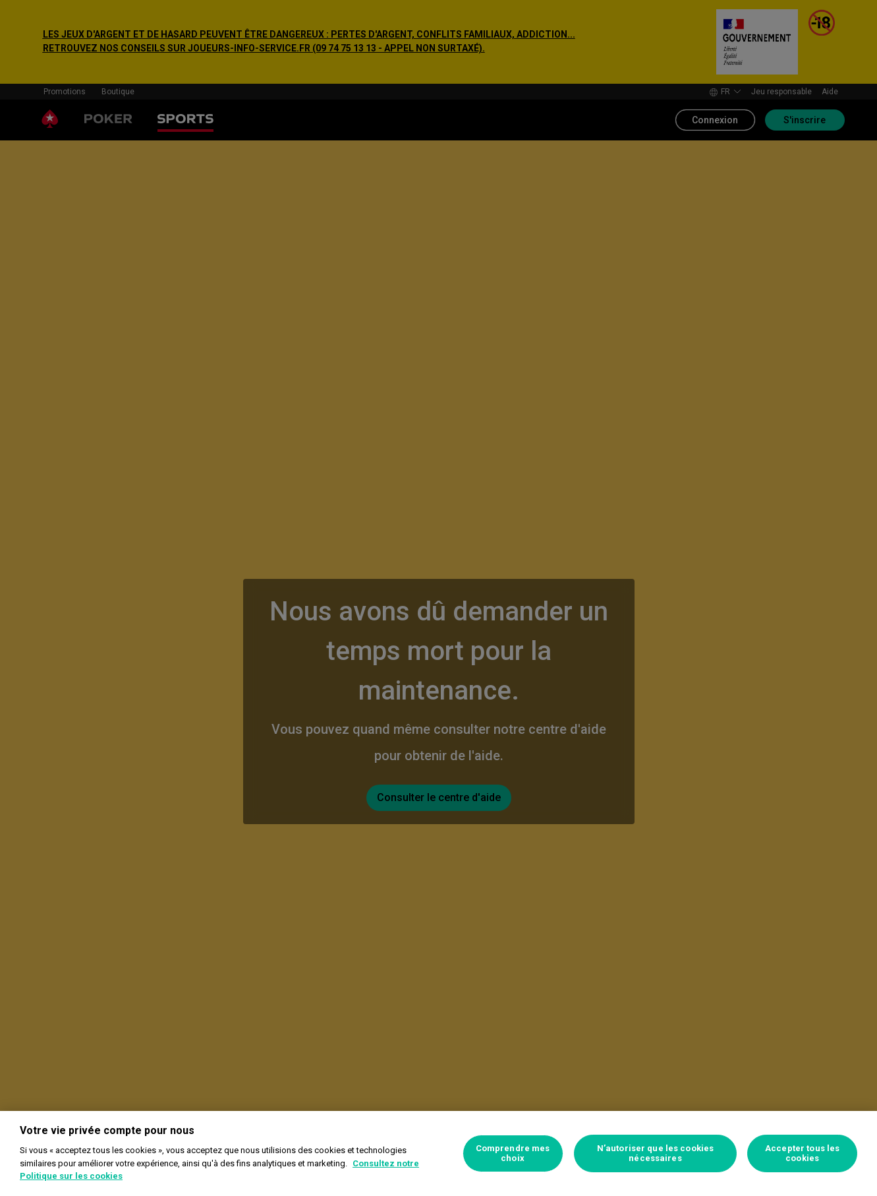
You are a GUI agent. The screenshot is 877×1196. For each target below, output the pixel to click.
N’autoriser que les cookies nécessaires (655, 1153)
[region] (438, 1153)
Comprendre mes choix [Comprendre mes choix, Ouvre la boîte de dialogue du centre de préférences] (513, 1153)
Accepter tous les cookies (802, 1153)
